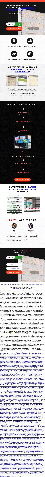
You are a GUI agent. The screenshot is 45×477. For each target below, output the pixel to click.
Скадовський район (30, 465)
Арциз (10, 390)
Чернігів (36, 427)
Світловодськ (3, 412)
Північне (9, 356)
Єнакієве (8, 421)
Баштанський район (39, 430)
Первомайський (27, 407)
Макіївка (21, 429)
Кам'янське (9, 427)
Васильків (40, 409)
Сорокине (15, 412)
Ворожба (2, 370)
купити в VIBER (15, 10)
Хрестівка (25, 405)
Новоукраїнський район (37, 458)
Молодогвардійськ (37, 401)
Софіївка (18, 358)
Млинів (32, 424)
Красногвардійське (4, 358)
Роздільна (2, 393)
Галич (34, 366)
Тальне (13, 390)
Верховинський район (13, 435)
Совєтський (13, 357)
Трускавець (38, 405)
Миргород (16, 410)
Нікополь (12, 422)
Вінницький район (7, 437)
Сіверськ (14, 386)
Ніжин (34, 417)
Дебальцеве (20, 405)
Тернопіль (33, 426)
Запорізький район (17, 443)
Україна (20, 476)
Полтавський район (25, 461)
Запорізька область (8, 443)
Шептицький (8, 417)
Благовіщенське (6, 369)
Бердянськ (2, 422)
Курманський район (7, 452)
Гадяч (34, 399)
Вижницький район (23, 435)
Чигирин (2, 380)
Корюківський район (7, 450)
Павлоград (26, 421)
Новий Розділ (14, 404)
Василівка (18, 388)
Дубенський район (38, 441)
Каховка (30, 409)
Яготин (19, 400)
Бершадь (30, 383)
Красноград (29, 399)
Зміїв (26, 391)
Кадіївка (13, 420)
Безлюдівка (2, 353)
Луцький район (3, 454)
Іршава (40, 373)
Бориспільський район (14, 434)
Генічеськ (42, 397)
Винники (9, 384)
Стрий (29, 414)
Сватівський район (30, 464)
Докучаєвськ (7, 401)
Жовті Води (5, 413)
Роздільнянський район (35, 463)
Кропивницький (3, 427)
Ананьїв (31, 373)
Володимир (35, 409)
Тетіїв (1, 387)
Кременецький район (4, 451)
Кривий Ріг (37, 475)
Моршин (31, 366)
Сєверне (19, 354)
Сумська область (12, 467)
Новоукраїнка (32, 395)
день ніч (13, 189)
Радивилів (2, 425)
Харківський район (22, 469)
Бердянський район (14, 431)
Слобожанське (24, 362)
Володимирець (25, 422)
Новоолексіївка (3, 356)
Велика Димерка (25, 354)
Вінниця (17, 429)
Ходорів (9, 377)
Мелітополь (39, 425)
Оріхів (23, 393)
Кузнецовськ (34, 418)
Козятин (23, 403)
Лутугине (15, 395)
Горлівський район (39, 438)
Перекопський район (24, 460)
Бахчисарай (39, 403)
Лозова (36, 414)
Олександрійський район (29, 459)
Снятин (5, 377)
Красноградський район (35, 450)
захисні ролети (32, 284)
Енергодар (2, 414)
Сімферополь (12, 429)
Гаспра (39, 354)
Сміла (35, 416)
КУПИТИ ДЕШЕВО (27, 189)
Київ (17, 476)
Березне (16, 422)
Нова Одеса (35, 384)
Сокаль (38, 397)
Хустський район (32, 471)
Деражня (2, 377)
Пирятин (41, 390)
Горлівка (25, 427)
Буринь (13, 379)
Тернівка (2, 405)
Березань (10, 392)
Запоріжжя (42, 475)
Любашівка (22, 353)
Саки (10, 405)
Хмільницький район (23, 471)
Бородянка (34, 360)
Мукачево (2, 418)
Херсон (1, 429)
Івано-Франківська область (14, 444)
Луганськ (26, 429)
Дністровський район (34, 439)
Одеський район (19, 459)
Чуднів (5, 366)
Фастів (37, 412)
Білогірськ (11, 395)
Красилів (2, 397)
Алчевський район (11, 430)
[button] (8, 226)
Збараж (21, 383)
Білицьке (40, 374)
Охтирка (8, 412)
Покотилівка (13, 356)
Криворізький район (23, 451)
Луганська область (32, 452)
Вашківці (15, 366)
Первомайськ (40, 416)
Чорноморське (37, 358)
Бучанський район (32, 434)
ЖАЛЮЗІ (32, 187)
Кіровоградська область (5, 448)
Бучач (32, 380)
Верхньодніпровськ (17, 391)
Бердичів (6, 420)
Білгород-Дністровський (30, 412)
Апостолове (17, 390)
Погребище (29, 377)
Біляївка (5, 386)
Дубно (37, 422)
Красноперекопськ (32, 405)
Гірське (34, 378)
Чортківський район (17, 473)
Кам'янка (5, 387)
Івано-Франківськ (27, 426)
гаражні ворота (25, 284)
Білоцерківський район (30, 433)
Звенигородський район (26, 443)
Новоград (14, 418)
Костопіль (26, 424)
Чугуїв (1, 409)
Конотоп (17, 420)
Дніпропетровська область (24, 439)
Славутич (12, 401)
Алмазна (25, 365)
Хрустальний (28, 420)
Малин (5, 404)
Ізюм (40, 413)
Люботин (2, 401)
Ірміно (30, 382)
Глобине (13, 382)
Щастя (26, 384)
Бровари (42, 418)
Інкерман (17, 377)
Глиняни (32, 363)
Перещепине (35, 374)
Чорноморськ (27, 413)
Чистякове (14, 417)
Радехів (6, 373)
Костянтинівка (34, 420)
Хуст (34, 404)
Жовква (42, 383)
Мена (17, 382)
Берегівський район (22, 431)
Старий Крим (3, 375)
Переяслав (6, 407)
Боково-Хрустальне (33, 386)
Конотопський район (33, 448)
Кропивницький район (33, 451)
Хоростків (33, 367)
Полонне (42, 399)
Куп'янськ (22, 407)
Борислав (19, 409)
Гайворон (41, 388)
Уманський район (30, 468)
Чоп (13, 371)
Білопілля (40, 393)
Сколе (5, 367)
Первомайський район (15, 460)
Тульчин (1, 390)
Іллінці (15, 378)
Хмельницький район (14, 471)
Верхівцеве (13, 375)
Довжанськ (26, 417)
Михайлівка (34, 361)
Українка (40, 384)
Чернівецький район (33, 472)
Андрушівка (29, 374)
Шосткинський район (4, 475)
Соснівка (36, 379)
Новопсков (10, 354)
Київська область (37, 447)
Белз (21, 363)
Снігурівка (31, 387)
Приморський (18, 362)
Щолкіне (17, 379)
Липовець (15, 373)
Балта (16, 396)
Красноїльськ (13, 353)
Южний (36, 400)
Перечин (21, 367)
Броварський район (23, 434)
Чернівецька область (24, 472)
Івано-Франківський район (26, 444)
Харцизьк (2, 416)
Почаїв (40, 369)
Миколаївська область (5, 455)
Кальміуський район (19, 446)
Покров (28, 410)
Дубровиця (41, 422)
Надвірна (19, 397)
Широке (10, 358)
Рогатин (29, 370)
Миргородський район (24, 455)
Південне (20, 370)
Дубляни (15, 370)
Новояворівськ (18, 403)
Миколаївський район (14, 455)
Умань (9, 420)
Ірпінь (1, 410)
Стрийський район (4, 467)
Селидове (35, 403)
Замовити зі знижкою (14, 28)
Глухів (32, 408)
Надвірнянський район (14, 456)
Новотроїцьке (8, 360)
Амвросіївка (7, 399)
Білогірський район (20, 433)
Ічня (1, 382)
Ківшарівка (2, 363)
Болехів (21, 377)
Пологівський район (7, 461)
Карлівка (27, 393)
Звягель (10, 418)
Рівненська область (7, 463)
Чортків (31, 404)
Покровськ (31, 416)
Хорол (27, 386)
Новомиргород (16, 383)
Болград (2, 392)
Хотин (18, 378)
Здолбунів (6, 424)
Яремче (25, 369)
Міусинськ (19, 366)
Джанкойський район (4, 439)
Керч (35, 425)
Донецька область (13, 441)
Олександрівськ (15, 367)
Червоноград (3, 417)
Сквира (31, 393)
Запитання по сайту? (17, 288)
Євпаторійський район (4, 442)
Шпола (36, 395)
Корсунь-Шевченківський (23, 395)
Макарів (18, 360)
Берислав (36, 387)
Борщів (26, 378)
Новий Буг (6, 390)
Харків (12, 476)
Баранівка (36, 380)
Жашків (26, 388)
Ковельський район (15, 448)
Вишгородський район (32, 435)
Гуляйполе (30, 391)
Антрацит (33, 414)
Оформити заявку (14, 272)
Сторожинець (22, 386)
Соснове (28, 425)
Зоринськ (6, 371)
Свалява (39, 391)
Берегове (30, 403)
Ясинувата (14, 409)
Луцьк (13, 426)
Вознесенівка (35, 392)
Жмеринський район (34, 442)
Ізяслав (1, 395)
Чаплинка (34, 356)
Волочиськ (23, 397)
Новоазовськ (41, 380)
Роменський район (4, 464)
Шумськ (34, 365)
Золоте (14, 393)
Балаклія (17, 407)
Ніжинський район (23, 456)
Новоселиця (6, 370)
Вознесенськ (10, 410)
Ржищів (11, 370)
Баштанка (40, 382)
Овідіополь (14, 360)
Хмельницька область (4, 471)
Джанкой (20, 410)
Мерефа (26, 401)
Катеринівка (30, 362)
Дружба (1, 366)
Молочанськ (29, 369)
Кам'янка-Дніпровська (10, 388)
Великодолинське (30, 358)
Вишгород (38, 399)
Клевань (14, 424)
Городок (40, 392)
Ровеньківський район (25, 463)
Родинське (6, 380)
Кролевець (30, 401)
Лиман (9, 404)
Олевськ (7, 378)
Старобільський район (39, 465)
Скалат (5, 365)
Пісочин (35, 362)
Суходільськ (15, 400)
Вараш (40, 414)
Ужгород (22, 421)
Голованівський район (30, 438)
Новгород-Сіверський (11, 387)
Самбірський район (12, 464)
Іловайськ (30, 392)
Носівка (30, 388)
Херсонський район (40, 469)
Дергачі (28, 396)
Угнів (6, 363)
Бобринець (20, 380)
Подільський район (34, 460)
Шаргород (25, 367)
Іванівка (37, 357)
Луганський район (40, 452)
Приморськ (20, 382)
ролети (20, 284)
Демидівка (33, 422)
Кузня (43, 414)
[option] (14, 232)
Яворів (1, 384)
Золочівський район (4, 444)
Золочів (10, 400)
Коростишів (11, 403)
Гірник (1, 386)
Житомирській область (24, 442)
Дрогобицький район (29, 441)
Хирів (9, 365)
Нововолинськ (16, 413)
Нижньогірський (27, 356)
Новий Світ (40, 353)
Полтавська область (16, 461)
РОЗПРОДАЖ (27, 8)
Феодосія (31, 417)
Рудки (12, 365)
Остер (29, 367)
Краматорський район (24, 450)
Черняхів (18, 356)
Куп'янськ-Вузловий (29, 353)
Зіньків (13, 377)
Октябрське (23, 358)
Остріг (20, 422)
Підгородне (7, 393)
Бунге (11, 393)
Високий (14, 358)
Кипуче (39, 371)
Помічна (11, 378)
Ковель (18, 416)
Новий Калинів (37, 363)
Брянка (32, 413)
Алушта (1, 407)
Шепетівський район (34, 473)
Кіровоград (29, 418)
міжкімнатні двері (38, 284)
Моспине (25, 379)
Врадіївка (15, 354)
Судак (17, 386)
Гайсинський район (12, 438)
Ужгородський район (21, 468)
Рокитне (17, 425)
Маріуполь (30, 429)
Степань (32, 425)
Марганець (37, 410)
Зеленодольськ (40, 386)
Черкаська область (7, 472)
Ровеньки (10, 413)
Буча (18, 404)
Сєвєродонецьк (37, 421)
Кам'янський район (13, 447)
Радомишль (26, 387)
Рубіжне (15, 416)
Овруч (23, 391)
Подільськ (5, 410)
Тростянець (5, 400)
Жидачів (32, 379)
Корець (21, 424)
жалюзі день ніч (15, 284)
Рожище (5, 384)
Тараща (39, 383)
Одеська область (12, 459)
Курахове (34, 397)
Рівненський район (16, 463)
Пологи (12, 399)
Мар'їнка (25, 377)
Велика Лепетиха (3, 354)
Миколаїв (35, 429)
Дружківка (6, 416)
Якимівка (12, 361)
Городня (30, 384)
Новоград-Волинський (9, 414)
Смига (24, 425)
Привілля (17, 371)
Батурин (24, 363)
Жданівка (18, 384)
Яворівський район (22, 475)
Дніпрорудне (29, 397)
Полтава (40, 427)
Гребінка (2, 379)
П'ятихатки (38, 396)
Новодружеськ (34, 371)
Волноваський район (34, 437)
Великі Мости (10, 366)
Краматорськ (2, 426)
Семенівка (6, 374)
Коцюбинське (40, 361)
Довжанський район (4, 441)
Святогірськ (29, 365)
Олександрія (22, 420)
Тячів (10, 374)
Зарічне (1, 424)
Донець (35, 353)
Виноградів (2, 403)
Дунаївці (23, 390)
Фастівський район (38, 468)
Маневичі (31, 354)
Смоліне (18, 353)
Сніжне (16, 414)
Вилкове (10, 373)
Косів (43, 369)
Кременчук (38, 426)
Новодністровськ (29, 375)
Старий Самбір (40, 365)
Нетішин (6, 408)
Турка (21, 369)
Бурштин (21, 387)
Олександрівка (20, 357)
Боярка (35, 408)
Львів (15, 476)
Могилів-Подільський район (35, 455)
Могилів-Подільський (39, 407)
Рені (35, 396)
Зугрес (6, 396)
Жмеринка (9, 409)
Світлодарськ (7, 383)
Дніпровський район (13, 439)
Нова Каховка (42, 412)
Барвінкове (26, 382)
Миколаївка (36, 390)
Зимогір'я (22, 378)
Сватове (40, 395)
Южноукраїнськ (25, 409)
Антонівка (16, 361)
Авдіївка (5, 409)
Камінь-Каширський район (30, 446)
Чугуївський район (26, 473)
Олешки (40, 400)
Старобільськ (21, 399)
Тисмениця (13, 374)
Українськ (25, 383)
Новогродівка (20, 392)
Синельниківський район (8, 465)
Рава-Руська (35, 369)
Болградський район (4, 434)
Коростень (23, 416)
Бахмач (32, 396)
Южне (33, 400)
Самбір (42, 408)
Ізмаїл (38, 418)
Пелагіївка (40, 362)
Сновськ (24, 380)
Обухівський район (4, 459)
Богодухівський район (40, 433)
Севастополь (6, 429)
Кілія (26, 399)
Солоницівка (21, 361)
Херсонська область (31, 469)
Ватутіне (24, 396)
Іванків (22, 356)
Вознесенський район (16, 437)
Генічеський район (21, 438)
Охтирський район (39, 459)
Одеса (5, 476)
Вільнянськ (27, 390)
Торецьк (24, 410)
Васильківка (23, 360)
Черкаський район (15, 472)
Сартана (38, 356)
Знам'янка (6, 405)
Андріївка (7, 353)
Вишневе (10, 408)
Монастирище (26, 373)
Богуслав (35, 391)
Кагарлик (23, 384)
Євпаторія (12, 421)
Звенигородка (11, 396)
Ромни (11, 412)
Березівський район (31, 431)
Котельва (8, 361)
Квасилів (10, 424)
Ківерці (1, 391)
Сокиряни (18, 375)
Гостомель (39, 360)
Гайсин (43, 401)
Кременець (2, 399)
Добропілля (27, 408)
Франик (16, 426)
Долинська (6, 395)
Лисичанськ (17, 421)
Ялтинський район (31, 475)
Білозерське (19, 393)
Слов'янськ (7, 422)
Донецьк (2, 476)
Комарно (2, 365)
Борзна (20, 379)
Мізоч (29, 424)
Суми (29, 427)
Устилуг (17, 363)
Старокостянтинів (21, 408)
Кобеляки (11, 380)
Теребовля (13, 384)
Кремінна (17, 401)
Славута (2, 408)
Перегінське (29, 360)
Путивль (6, 392)
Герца (14, 363)
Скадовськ (2, 396)
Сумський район (19, 467)
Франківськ (20, 426)
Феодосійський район (4, 469)
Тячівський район (12, 468)
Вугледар (15, 392)
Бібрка (42, 363)
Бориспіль (22, 413)
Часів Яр (32, 390)
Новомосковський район (26, 458)
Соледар (2, 383)
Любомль (39, 375)
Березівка (36, 373)
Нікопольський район (31, 456)
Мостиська (2, 373)
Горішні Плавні (21, 412)
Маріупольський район (28, 454)
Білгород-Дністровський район (9, 433)
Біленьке (35, 354)
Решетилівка (20, 373)
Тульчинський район (4, 468)
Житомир (14, 427)
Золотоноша (22, 404)
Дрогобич (38, 417)
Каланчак (33, 357)
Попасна (7, 403)
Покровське (2, 360)
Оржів (36, 424)
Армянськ (29, 400)
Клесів (18, 424)
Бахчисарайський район (30, 430)
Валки (34, 375)
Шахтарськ (20, 414)
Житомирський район (14, 442)
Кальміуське (4, 382)
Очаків (11, 391)
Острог (39, 424)
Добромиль (16, 365)
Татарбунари (35, 377)
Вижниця (21, 365)
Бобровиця (41, 379)
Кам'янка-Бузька (7, 379)
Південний (24, 370)
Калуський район (11, 446)
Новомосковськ (20, 417)
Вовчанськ (6, 397)
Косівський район (15, 450)
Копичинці (9, 367)
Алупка (24, 371)
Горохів (20, 371)
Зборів (37, 367)
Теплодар (40, 370)
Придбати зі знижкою (22, 179)
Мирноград (36, 413)
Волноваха (21, 401)
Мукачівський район (4, 456)
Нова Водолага (28, 361)
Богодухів (35, 393)
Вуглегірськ (22, 375)
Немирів (15, 380)
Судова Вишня (39, 366)
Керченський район (29, 447)
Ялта (42, 417)
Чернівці (43, 426)
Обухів (33, 407)
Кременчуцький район (14, 451)
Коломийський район (23, 448)
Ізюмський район (3, 446)
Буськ (32, 370)
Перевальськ (14, 405)
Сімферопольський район (19, 465)
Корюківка (9, 386)
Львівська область (11, 454)
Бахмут (6, 418)
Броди (1, 400)
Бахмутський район (20, 430)
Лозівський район (15, 452)
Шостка (1, 420)
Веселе (29, 357)
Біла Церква (8, 426)
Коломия (25, 414)
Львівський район (19, 454)
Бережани (25, 392)
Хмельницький (20, 427)
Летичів (25, 357)
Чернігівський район (8, 473)
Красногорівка (6, 391)
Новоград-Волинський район (14, 458)
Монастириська (25, 366)
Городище (22, 388)
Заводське (28, 371)
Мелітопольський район (38, 454)
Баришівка (2, 357)
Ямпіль (28, 379)
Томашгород (12, 425)
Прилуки (11, 416)
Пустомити (24, 374)
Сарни (21, 425)
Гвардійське (2, 361)
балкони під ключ (8, 284)
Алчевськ (31, 421)
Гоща (30, 422)
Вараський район (40, 434)
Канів (26, 403)
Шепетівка (32, 410)
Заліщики (8, 375)
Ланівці (35, 370)
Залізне (1, 367)
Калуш (27, 416)
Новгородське (8, 357)
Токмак (38, 408)
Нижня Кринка (3, 362)
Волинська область (26, 437)
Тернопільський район (38, 467)
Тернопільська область (28, 467)
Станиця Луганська (11, 362)
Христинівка (39, 378)
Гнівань (9, 382)
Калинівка (20, 396)
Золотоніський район (36, 443)
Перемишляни (13, 369)
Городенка (19, 374)
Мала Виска (34, 382)
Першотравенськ (39, 404)
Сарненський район (21, 464)
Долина (14, 397)
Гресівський (41, 357)
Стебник (11, 397)
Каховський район (21, 447)
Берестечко (10, 363)
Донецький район (21, 441)
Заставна (10, 371)
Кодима (1, 374)
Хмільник (2, 404)
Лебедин (27, 404)
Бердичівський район (4, 431)
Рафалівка (7, 425)
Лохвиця (28, 380)
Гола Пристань (36, 388)
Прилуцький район (34, 461)
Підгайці (28, 363)
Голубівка (14, 408)
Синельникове (12, 407)
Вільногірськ (24, 400)
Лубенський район (24, 452)
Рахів (18, 387)
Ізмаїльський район (36, 444)
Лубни (1, 413)
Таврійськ (30, 378)
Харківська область (14, 469)
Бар (42, 391)
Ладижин (16, 399)
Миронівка (34, 383)
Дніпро (8, 476)
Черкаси (32, 427)
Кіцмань (18, 369)
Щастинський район (13, 475)
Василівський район (4, 435)
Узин (11, 383)
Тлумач (1, 371)
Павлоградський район (5, 460)
